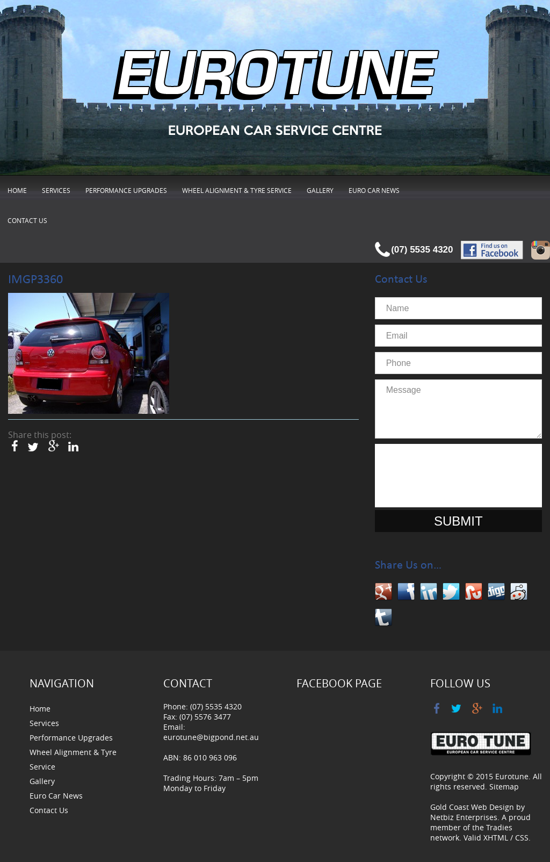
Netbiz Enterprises (463, 817)
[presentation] (462, 476)
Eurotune (512, 776)
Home (17, 190)
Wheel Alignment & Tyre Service (237, 190)
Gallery (320, 190)
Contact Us (27, 220)
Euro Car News (374, 190)
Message (458, 409)
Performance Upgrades (126, 190)
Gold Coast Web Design (472, 807)
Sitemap (504, 786)
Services (56, 190)
